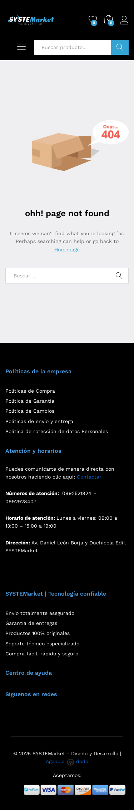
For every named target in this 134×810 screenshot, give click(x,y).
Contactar (89, 477)
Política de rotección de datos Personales (56, 431)
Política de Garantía (29, 401)
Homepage (67, 249)
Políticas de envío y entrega (39, 421)
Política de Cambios (29, 411)
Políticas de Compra (30, 391)
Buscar (120, 47)
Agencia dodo (67, 761)
